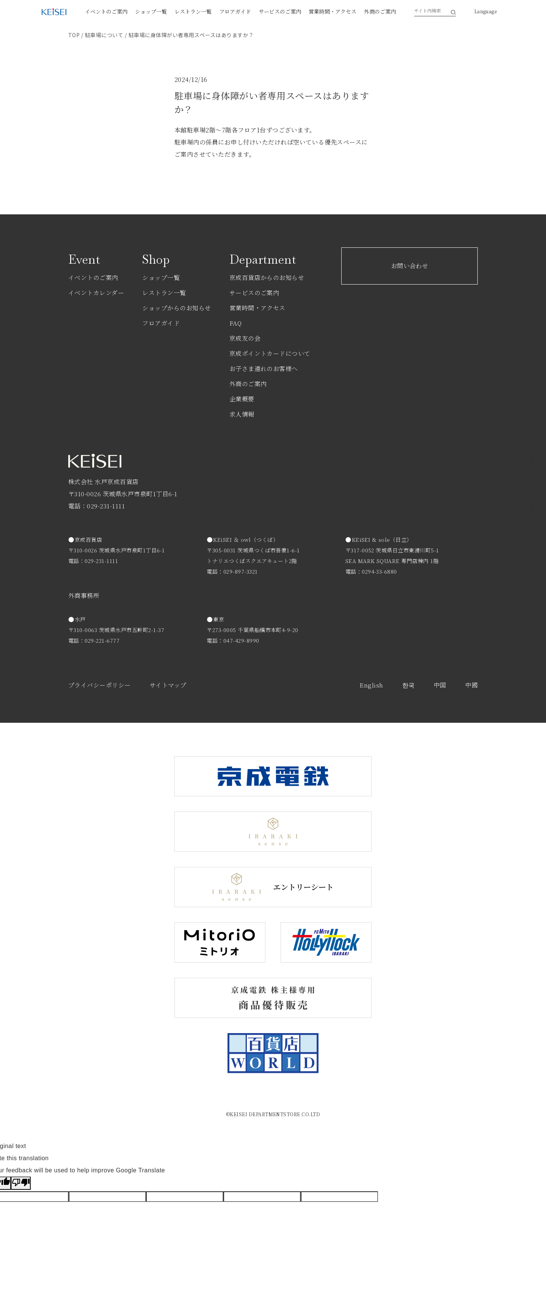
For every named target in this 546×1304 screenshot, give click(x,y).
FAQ (235, 323)
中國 (471, 685)
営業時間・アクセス (332, 11)
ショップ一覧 (151, 11)
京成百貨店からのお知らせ (266, 277)
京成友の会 (244, 338)
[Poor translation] (21, 1183)
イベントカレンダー (96, 292)
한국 (408, 685)
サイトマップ (168, 685)
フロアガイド (235, 11)
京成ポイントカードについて (270, 353)
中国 (440, 685)
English (371, 685)
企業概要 (241, 399)
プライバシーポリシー (99, 685)
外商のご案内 (380, 11)
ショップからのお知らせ (176, 308)
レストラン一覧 (193, 11)
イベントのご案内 (106, 11)
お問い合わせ (409, 265)
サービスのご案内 (280, 11)
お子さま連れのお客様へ (263, 368)
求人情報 (241, 414)
